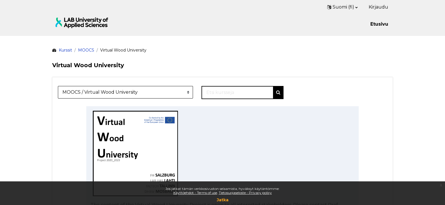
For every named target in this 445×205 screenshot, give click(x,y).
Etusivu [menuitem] (379, 24)
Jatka (222, 199)
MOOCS (86, 50)
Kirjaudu (378, 7)
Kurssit (65, 50)
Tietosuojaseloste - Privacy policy (245, 192)
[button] (342, 7)
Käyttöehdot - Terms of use (195, 192)
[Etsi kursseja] (237, 92)
